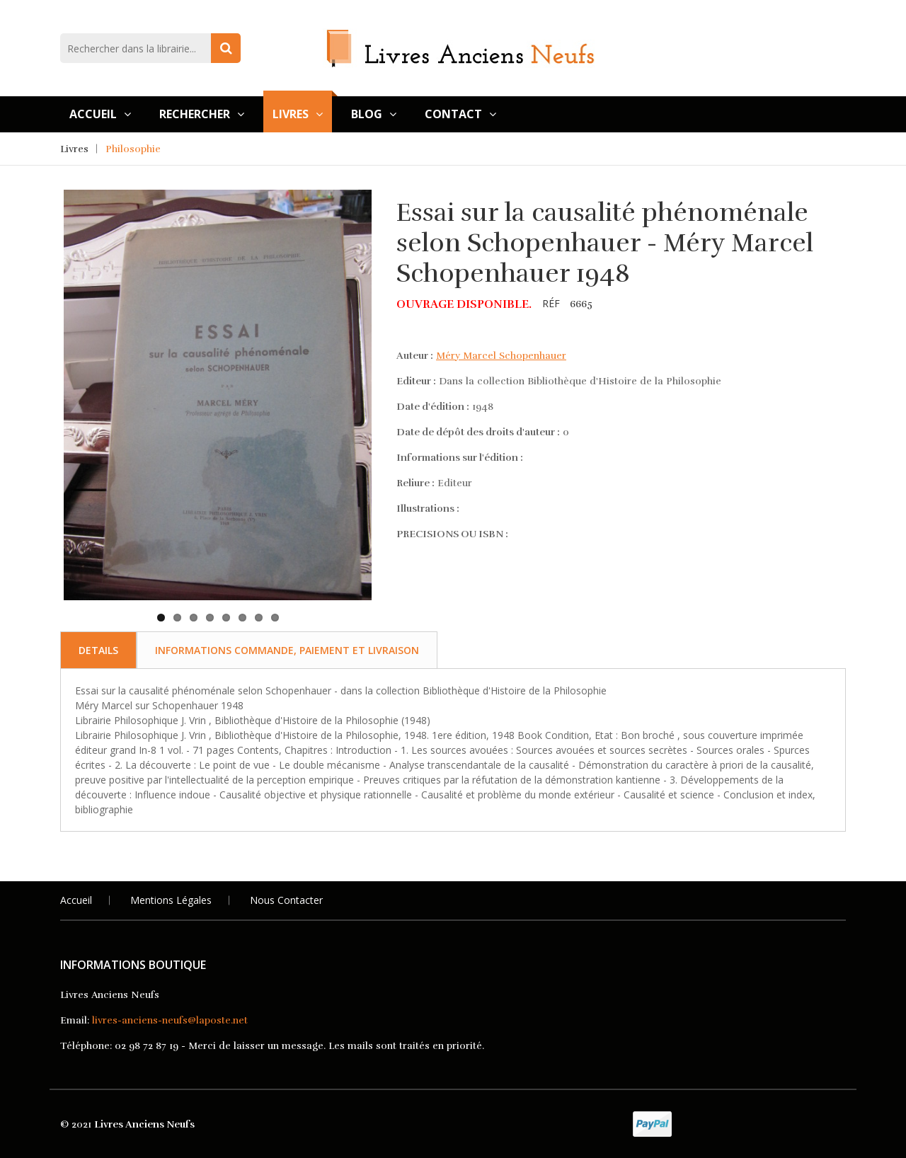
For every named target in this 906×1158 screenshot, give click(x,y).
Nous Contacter (286, 900)
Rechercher (201, 114)
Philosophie (133, 149)
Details (98, 650)
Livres (298, 114)
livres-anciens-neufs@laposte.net (170, 1020)
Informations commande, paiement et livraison (287, 650)
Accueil (100, 114)
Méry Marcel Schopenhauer (501, 356)
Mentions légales (171, 900)
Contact (460, 114)
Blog (373, 114)
